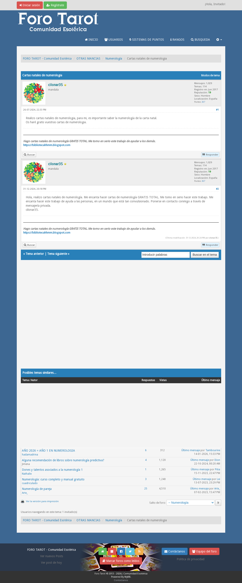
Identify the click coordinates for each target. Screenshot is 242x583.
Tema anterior (35, 253)
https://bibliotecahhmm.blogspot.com (46, 145)
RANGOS (177, 39)
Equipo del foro (204, 551)
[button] (219, 39)
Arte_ (25, 492)
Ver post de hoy (51, 562)
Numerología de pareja (37, 489)
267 (203, 102)
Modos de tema (210, 75)
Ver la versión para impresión (42, 501)
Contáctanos (174, 551)
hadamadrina (30, 454)
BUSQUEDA (200, 39)
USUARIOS (113, 39)
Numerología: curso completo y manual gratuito (53, 479)
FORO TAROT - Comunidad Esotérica (47, 58)
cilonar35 (213, 238)
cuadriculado (30, 483)
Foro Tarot (100, 573)
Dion (217, 459)
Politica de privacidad (190, 559)
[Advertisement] (121, 318)
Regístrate (55, 5)
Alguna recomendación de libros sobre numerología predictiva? (63, 460)
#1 (217, 109)
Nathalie (27, 473)
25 (145, 488)
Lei (218, 479)
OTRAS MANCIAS (88, 58)
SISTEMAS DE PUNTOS (146, 39)
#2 (217, 189)
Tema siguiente (57, 253)
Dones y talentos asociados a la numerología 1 (52, 469)
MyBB (127, 576)
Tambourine (212, 450)
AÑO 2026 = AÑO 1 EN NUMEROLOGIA (48, 450)
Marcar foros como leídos (121, 561)
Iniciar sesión (30, 5)
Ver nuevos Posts (51, 556)
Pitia (217, 469)
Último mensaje (190, 450)
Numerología (113, 58)
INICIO (91, 39)
